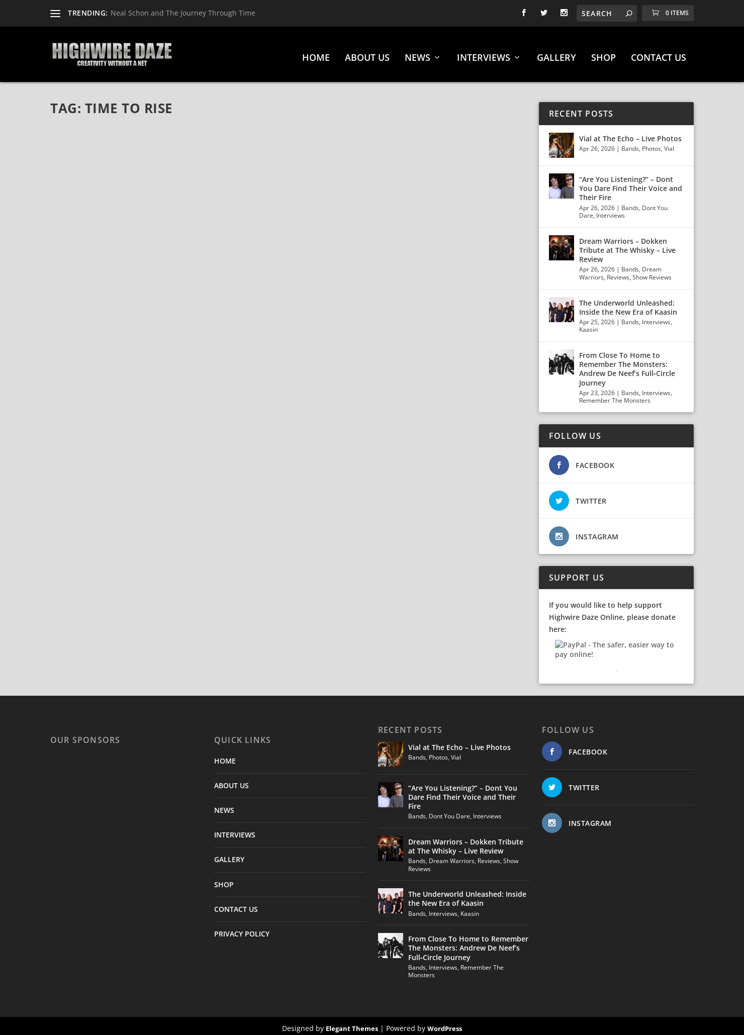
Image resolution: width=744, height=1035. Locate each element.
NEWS (417, 53)
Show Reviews (652, 272)
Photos (651, 143)
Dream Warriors (452, 856)
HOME (316, 53)
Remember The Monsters (614, 395)
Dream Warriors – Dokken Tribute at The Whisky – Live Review (627, 245)
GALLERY (556, 53)
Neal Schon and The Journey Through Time (183, 13)
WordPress (444, 1023)
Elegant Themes (352, 1023)
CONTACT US (658, 53)
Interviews (610, 210)
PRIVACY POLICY (241, 928)
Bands (630, 143)
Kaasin (588, 324)
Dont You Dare (449, 811)
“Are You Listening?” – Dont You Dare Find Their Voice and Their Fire (630, 183)
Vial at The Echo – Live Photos (630, 133)
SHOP (603, 53)
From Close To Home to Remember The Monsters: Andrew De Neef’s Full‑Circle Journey (627, 364)
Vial (669, 143)
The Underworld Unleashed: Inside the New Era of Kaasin (628, 302)
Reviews (618, 272)
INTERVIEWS (483, 53)
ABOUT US (367, 53)
